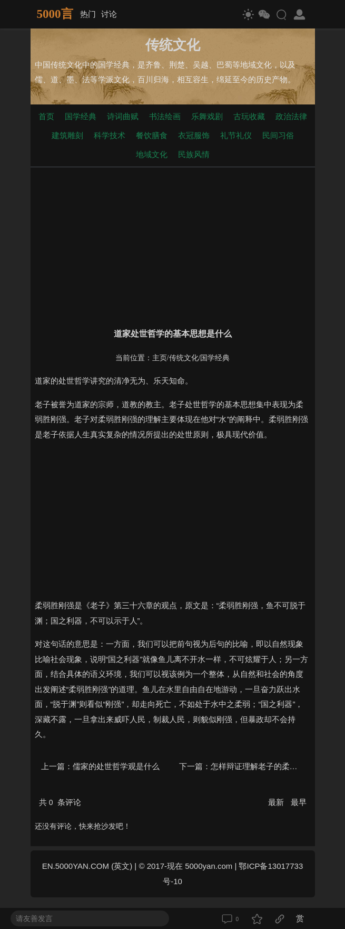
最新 (277, 802)
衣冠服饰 (194, 135)
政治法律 (291, 116)
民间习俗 (278, 135)
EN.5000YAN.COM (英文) (87, 865)
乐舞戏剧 (207, 116)
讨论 (109, 13)
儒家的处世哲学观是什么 (116, 766)
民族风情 (194, 154)
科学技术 (109, 135)
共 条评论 (60, 802)
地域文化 (151, 154)
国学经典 (80, 116)
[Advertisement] (173, 245)
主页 (159, 358)
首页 (46, 116)
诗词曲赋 (123, 116)
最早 (299, 802)
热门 (88, 13)
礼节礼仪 (236, 135)
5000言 (55, 14)
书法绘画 (165, 116)
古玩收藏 (249, 116)
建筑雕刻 (67, 135)
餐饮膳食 (151, 135)
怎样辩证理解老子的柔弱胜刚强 (266, 766)
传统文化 (184, 358)
